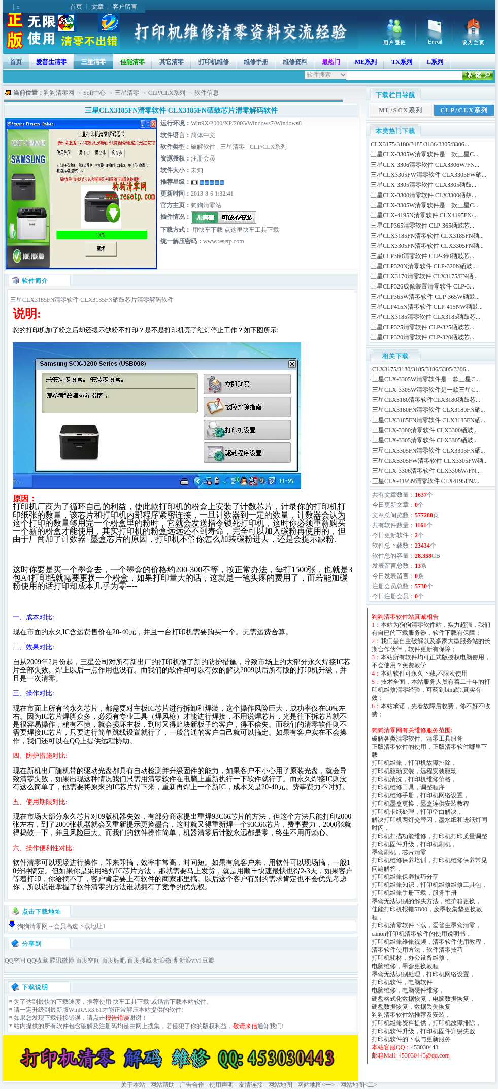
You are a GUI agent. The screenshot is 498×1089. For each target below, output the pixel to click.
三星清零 (93, 62)
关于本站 (133, 1084)
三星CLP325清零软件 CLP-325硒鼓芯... (422, 327)
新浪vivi (190, 960)
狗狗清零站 (206, 205)
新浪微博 (165, 960)
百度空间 (88, 960)
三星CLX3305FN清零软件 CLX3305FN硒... (427, 245)
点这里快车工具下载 (251, 229)
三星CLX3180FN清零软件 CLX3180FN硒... (428, 409)
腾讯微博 (62, 960)
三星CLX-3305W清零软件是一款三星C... (424, 154)
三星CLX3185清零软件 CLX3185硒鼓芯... (425, 317)
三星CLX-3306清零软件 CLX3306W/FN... (425, 164)
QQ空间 (15, 960)
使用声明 (221, 1084)
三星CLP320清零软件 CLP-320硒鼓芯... (422, 337)
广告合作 (192, 1084)
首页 (76, 6)
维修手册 (256, 62)
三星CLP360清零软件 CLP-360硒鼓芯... (422, 256)
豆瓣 (208, 960)
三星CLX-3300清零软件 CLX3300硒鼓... (423, 195)
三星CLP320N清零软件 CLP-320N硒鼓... (424, 266)
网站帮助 (162, 1084)
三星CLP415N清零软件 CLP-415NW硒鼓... (427, 306)
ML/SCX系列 (401, 110)
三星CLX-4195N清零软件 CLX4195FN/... (424, 215)
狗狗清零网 (59, 93)
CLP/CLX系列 (166, 93)
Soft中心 (94, 93)
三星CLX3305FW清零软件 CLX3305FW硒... (428, 174)
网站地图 (280, 1084)
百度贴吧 (114, 960)
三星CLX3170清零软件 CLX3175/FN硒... (424, 276)
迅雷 (163, 1001)
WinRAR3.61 (85, 1009)
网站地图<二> (359, 1084)
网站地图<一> (316, 1084)
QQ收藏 (37, 960)
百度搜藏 (139, 960)
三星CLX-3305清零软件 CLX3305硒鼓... (423, 184)
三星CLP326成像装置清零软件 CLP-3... (422, 286)
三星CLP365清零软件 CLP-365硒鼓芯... (422, 225)
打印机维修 (213, 62)
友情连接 (251, 1084)
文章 (97, 6)
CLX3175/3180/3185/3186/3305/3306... (420, 144)
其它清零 (171, 62)
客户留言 (125, 6)
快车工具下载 (130, 1001)
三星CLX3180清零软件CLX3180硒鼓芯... (426, 399)
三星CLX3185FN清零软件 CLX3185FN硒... (427, 235)
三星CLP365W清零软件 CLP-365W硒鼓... (425, 296)
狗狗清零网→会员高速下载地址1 (61, 926)
